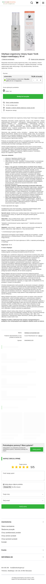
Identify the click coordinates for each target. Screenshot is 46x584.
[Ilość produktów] (37, 80)
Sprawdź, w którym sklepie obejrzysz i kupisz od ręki (20, 107)
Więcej (40, 335)
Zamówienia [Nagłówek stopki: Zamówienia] (6, 522)
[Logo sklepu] (9, 3)
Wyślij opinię (23, 506)
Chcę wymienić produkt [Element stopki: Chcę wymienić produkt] (9, 539)
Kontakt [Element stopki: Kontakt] (4, 542)
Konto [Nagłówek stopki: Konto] (3, 550)
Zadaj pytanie (37, 449)
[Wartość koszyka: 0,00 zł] (37, 3)
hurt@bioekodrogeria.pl (17, 567)
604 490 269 (5, 567)
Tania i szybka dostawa (12, 102)
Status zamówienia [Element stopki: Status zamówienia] (7, 526)
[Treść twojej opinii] (23, 476)
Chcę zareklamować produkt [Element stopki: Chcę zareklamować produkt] (11, 532)
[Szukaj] (31, 3)
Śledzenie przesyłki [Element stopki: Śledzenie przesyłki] (8, 529)
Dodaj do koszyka (23, 96)
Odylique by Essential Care (31, 332)
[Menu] (43, 3)
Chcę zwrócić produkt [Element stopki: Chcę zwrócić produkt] (8, 536)
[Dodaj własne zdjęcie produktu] (15, 487)
